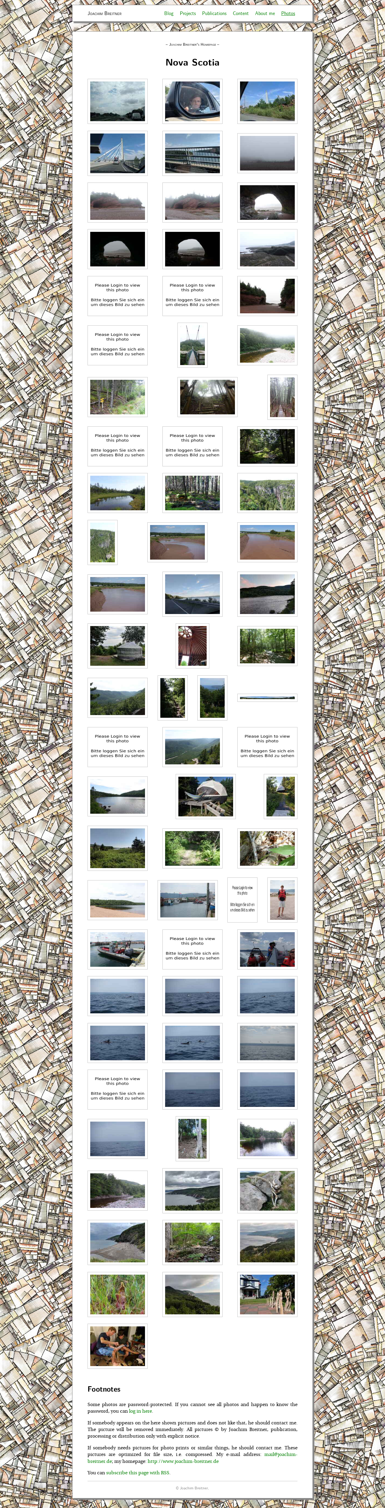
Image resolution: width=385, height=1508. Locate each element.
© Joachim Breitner (192, 1488)
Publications (214, 13)
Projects (188, 13)
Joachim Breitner (105, 13)
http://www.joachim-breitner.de (183, 1461)
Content (241, 13)
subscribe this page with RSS (137, 1473)
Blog (169, 13)
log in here (140, 1411)
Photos (288, 13)
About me (265, 13)
